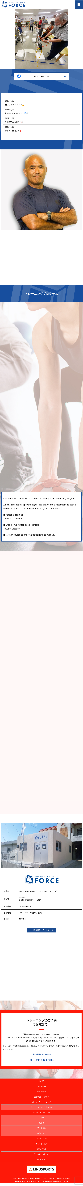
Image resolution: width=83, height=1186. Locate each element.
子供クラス (41, 1131)
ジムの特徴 (41, 1094)
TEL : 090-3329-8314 (41, 1063)
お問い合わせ (41, 1152)
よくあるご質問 (41, 1146)
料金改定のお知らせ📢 (14, 122)
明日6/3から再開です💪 (14, 104)
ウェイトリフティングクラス (42, 1110)
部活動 (41, 1120)
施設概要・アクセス (41, 933)
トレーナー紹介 (41, 1089)
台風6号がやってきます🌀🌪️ (17, 113)
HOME (41, 1084)
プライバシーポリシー (41, 1157)
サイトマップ (41, 1162)
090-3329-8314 (25, 909)
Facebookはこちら (41, 76)
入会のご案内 (41, 1141)
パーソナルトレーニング (41, 1105)
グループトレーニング (41, 1115)
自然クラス (41, 1136)
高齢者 (41, 1125)
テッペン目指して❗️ (13, 130)
